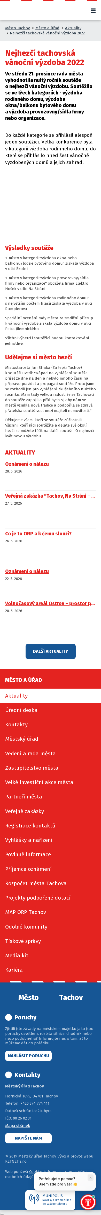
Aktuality (73, 28)
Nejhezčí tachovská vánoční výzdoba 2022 (47, 33)
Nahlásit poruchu (28, 1055)
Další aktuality (50, 651)
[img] (18, 189)
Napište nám (28, 1138)
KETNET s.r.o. (16, 1161)
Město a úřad (47, 28)
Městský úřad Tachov (37, 1156)
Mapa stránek (17, 1125)
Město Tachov (17, 28)
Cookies (36, 1171)
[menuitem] (50, 696)
